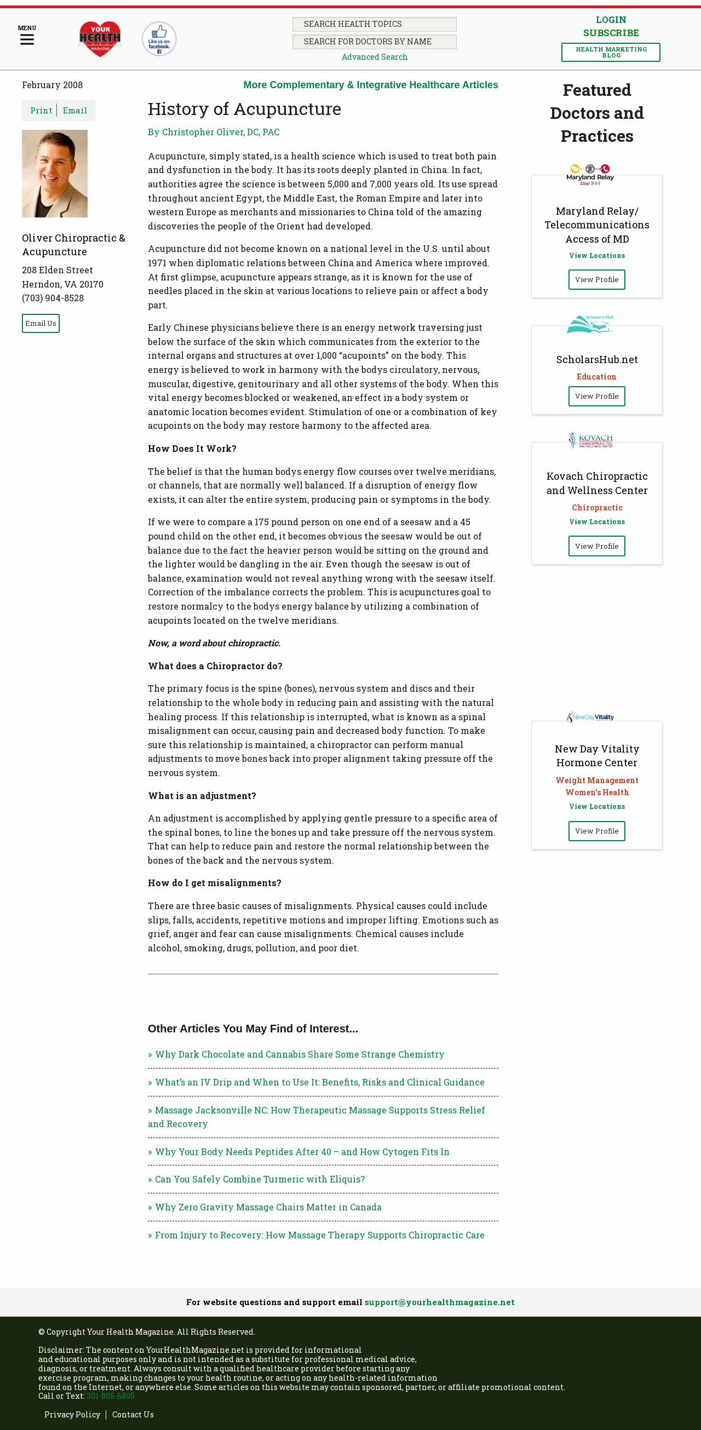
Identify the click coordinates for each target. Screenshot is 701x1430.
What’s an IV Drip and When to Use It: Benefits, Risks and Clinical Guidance (320, 1082)
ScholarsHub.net (597, 359)
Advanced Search (375, 56)
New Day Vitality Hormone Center (597, 755)
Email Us (40, 323)
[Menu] (27, 36)
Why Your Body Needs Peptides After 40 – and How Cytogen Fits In (302, 1151)
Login (611, 19)
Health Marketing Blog (611, 52)
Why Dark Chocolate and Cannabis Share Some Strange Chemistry (300, 1054)
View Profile (597, 279)
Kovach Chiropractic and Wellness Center (597, 482)
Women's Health (597, 792)
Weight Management (597, 780)
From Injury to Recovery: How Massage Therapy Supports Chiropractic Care (320, 1235)
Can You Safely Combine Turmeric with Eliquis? (260, 1179)
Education (597, 376)
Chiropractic (597, 507)
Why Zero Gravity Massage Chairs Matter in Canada (268, 1207)
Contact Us (133, 1415)
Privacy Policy (72, 1415)
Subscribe (611, 32)
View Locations (597, 255)
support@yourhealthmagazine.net (440, 1301)
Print (41, 110)
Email (75, 110)
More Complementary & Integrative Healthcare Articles (371, 84)
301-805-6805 (111, 1396)
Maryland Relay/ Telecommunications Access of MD (597, 224)
